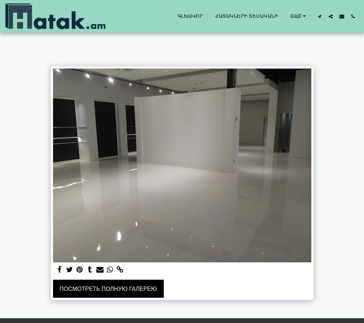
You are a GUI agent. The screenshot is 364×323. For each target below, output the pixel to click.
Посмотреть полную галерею (108, 288)
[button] (319, 16)
